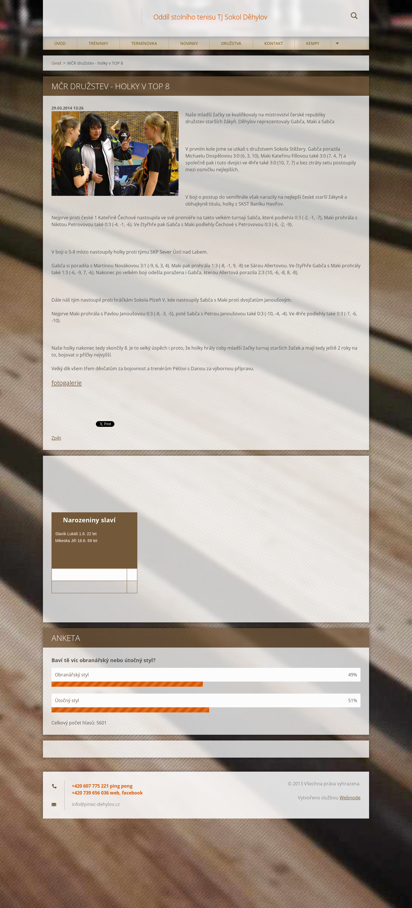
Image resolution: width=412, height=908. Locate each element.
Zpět (56, 438)
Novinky (189, 43)
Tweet (102, 423)
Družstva (231, 43)
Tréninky (98, 43)
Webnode (350, 797)
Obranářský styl (72, 675)
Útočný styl (67, 700)
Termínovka (144, 43)
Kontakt (273, 43)
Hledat (354, 16)
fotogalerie (67, 383)
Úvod (60, 43)
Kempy (312, 43)
